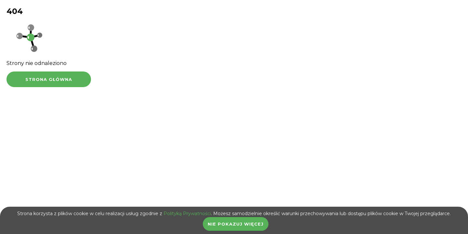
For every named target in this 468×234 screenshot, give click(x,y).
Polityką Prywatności (187, 213)
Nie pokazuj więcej (236, 224)
